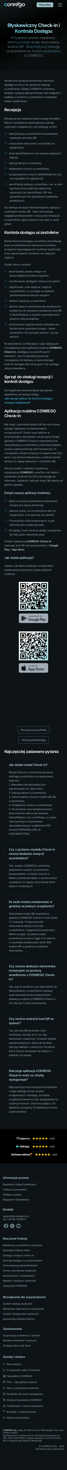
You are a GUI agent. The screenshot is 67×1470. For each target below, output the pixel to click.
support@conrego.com (16, 1216)
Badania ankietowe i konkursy (20, 1340)
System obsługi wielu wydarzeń (21, 1313)
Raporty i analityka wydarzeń (19, 1280)
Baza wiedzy (12, 1364)
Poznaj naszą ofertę (33, 730)
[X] (12, 1226)
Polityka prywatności (14, 1189)
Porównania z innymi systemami (23, 1405)
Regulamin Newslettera (16, 1199)
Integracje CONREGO (15, 1285)
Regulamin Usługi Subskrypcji (19, 1184)
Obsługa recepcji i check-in (18, 1255)
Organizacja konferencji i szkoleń (21, 1335)
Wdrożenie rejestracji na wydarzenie (23, 1308)
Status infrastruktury (16, 1417)
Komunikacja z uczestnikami (19, 1275)
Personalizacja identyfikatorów (20, 1265)
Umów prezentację (34, 740)
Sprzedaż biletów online (16, 1250)
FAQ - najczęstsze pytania (20, 1382)
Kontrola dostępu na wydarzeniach (22, 1260)
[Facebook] (6, 1226)
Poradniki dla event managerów (23, 1394)
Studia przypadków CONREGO (22, 1399)
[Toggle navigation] (60, 5)
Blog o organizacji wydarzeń (21, 1388)
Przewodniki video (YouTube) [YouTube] (21, 1370)
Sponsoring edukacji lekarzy (19, 1318)
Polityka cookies (12, 1194)
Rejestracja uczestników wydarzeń (22, 1245)
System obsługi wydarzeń (17, 1303)
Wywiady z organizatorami (19, 1411)
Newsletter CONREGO (17, 1376)
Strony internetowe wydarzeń (19, 1270)
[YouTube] (18, 1226)
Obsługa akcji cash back (17, 1345)
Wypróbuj (45, 4)
